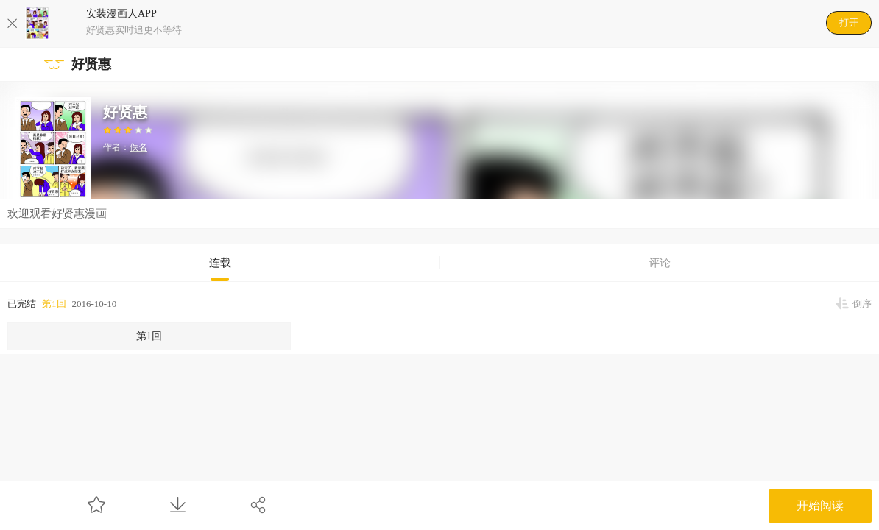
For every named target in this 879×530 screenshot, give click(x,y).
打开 (848, 22)
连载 (220, 263)
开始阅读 (820, 505)
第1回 (54, 303)
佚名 (138, 147)
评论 (660, 263)
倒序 (862, 303)
